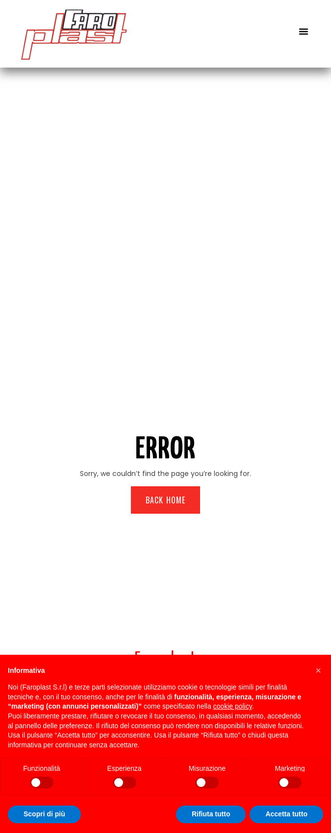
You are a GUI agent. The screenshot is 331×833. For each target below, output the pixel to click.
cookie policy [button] (232, 706)
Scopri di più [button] (44, 814)
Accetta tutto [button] (286, 814)
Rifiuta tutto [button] (211, 814)
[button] (303, 31)
